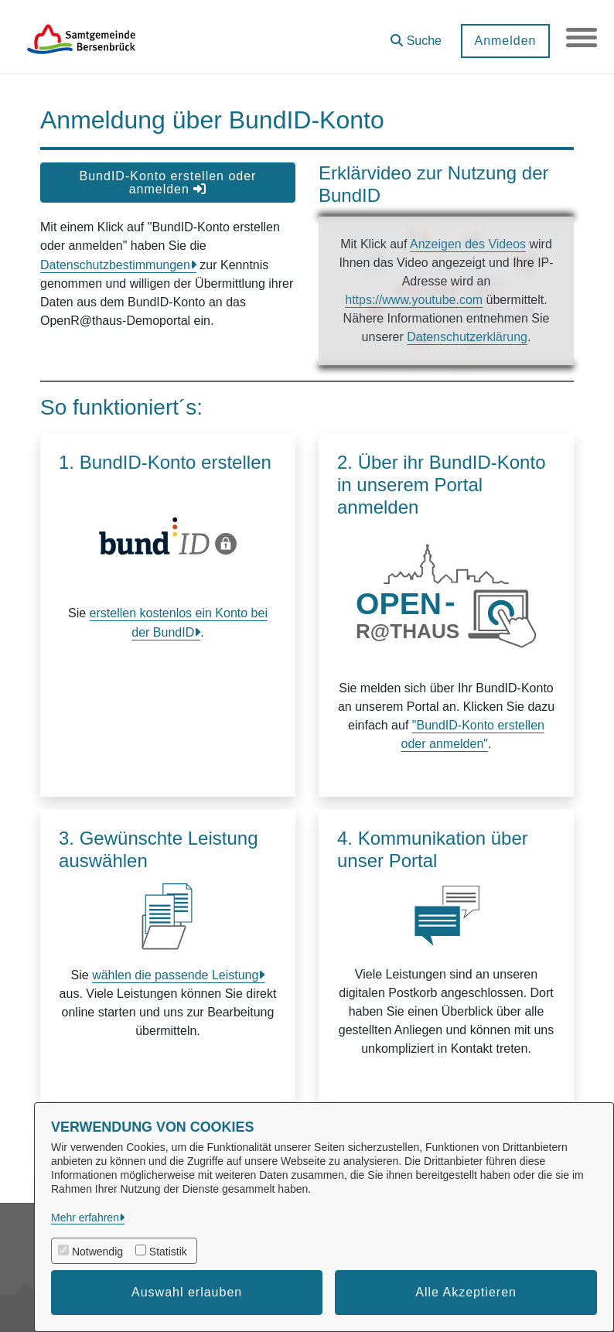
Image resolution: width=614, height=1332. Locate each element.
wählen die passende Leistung (175, 975)
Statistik (168, 1251)
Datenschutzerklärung (467, 336)
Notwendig (97, 1251)
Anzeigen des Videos (468, 244)
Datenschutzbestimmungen (115, 265)
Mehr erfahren (85, 1217)
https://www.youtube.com (414, 299)
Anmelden (505, 40)
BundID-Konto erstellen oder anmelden (168, 182)
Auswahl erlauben (186, 1292)
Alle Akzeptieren (466, 1292)
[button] (416, 35)
